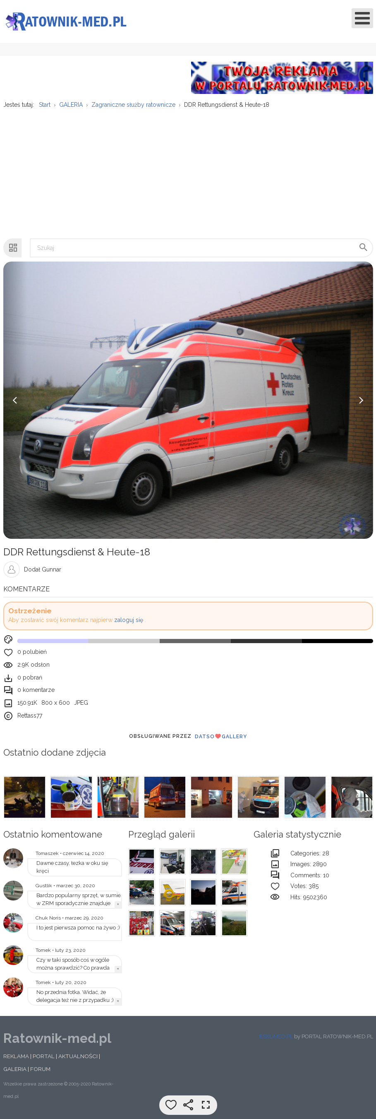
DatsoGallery (221, 737)
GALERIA (14, 1070)
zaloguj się (128, 621)
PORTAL (44, 1057)
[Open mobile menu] (362, 18)
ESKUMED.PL (276, 1037)
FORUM (40, 1070)
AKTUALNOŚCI (78, 1057)
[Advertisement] (187, 175)
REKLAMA (16, 1057)
